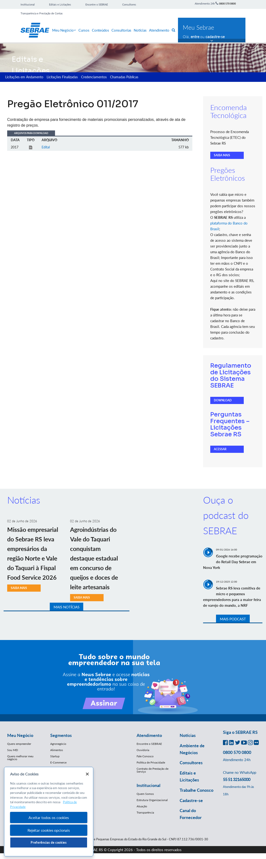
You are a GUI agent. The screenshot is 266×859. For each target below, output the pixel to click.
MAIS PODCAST (233, 619)
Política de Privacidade (151, 762)
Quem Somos (145, 794)
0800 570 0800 (227, 3)
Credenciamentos (94, 77)
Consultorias (121, 30)
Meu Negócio (64, 30)
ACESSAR (220, 449)
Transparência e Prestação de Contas (42, 13)
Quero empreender (19, 744)
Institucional (28, 4)
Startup (55, 756)
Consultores (129, 4)
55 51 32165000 (236, 779)
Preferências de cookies (48, 842)
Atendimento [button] (149, 735)
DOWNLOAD (223, 400)
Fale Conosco (145, 756)
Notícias (140, 30)
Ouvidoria (143, 750)
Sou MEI (12, 750)
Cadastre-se (191, 800)
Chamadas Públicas (124, 77)
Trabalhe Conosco (196, 790)
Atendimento (159, 30)
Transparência (145, 812)
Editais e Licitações (60, 4)
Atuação (142, 806)
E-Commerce (58, 762)
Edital (46, 147)
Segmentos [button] (61, 735)
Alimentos (56, 750)
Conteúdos (100, 30)
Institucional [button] (148, 785)
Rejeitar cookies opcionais (49, 830)
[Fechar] (87, 774)
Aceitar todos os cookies (48, 817)
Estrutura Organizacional (152, 800)
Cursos (83, 30)
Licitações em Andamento (24, 77)
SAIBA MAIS (222, 155)
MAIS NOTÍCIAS (66, 607)
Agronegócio (58, 744)
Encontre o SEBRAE (96, 4)
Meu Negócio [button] (20, 735)
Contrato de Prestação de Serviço (152, 770)
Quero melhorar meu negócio (20, 757)
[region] (49, 812)
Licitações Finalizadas (62, 77)
